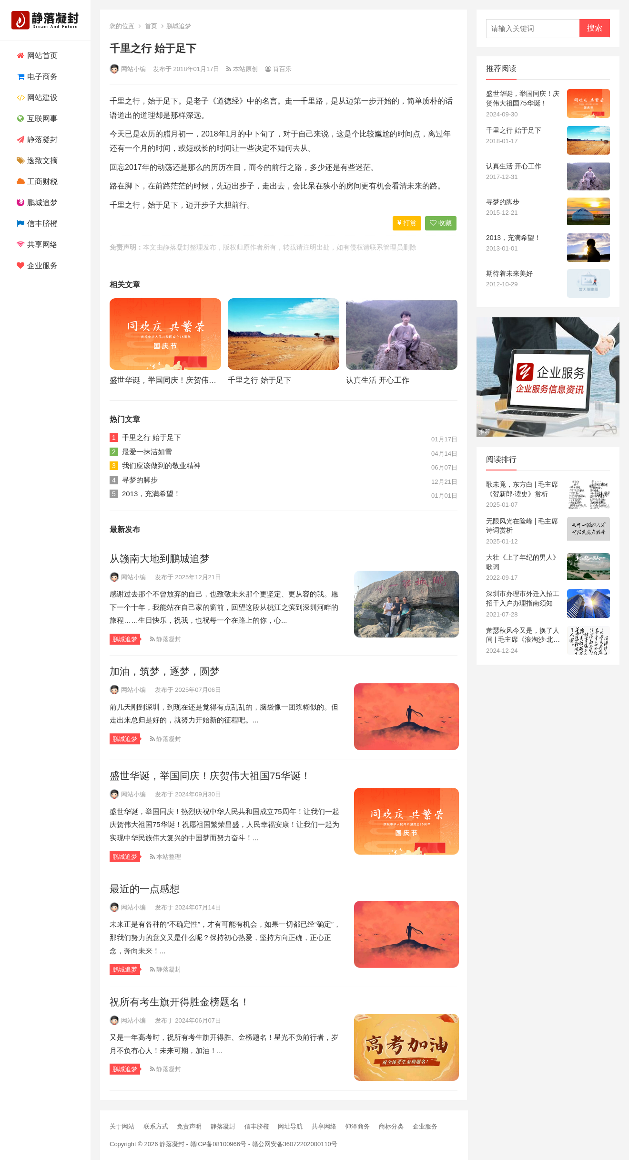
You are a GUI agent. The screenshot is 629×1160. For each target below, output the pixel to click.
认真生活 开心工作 (377, 380)
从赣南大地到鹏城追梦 (160, 558)
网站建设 (36, 98)
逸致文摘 (36, 161)
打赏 (406, 223)
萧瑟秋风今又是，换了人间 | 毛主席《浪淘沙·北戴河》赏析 (523, 636)
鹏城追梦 (36, 203)
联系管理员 (386, 247)
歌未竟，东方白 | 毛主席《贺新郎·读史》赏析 (522, 489)
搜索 (594, 28)
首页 (151, 26)
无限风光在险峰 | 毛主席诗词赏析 (522, 525)
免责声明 (189, 1126)
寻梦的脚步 (140, 480)
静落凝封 (36, 140)
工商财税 (36, 182)
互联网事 (36, 119)
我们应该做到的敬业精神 (161, 465)
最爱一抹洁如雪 (147, 452)
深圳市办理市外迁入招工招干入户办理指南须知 (522, 598)
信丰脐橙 (36, 223)
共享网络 (36, 244)
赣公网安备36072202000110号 (294, 1144)
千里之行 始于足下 (259, 380)
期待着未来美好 (509, 273)
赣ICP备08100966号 (218, 1144)
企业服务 (36, 265)
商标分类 (391, 1126)
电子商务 (36, 77)
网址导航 (290, 1126)
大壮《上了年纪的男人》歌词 (522, 562)
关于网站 (122, 1126)
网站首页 (36, 56)
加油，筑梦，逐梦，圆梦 (165, 671)
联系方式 (155, 1126)
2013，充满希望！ (151, 494)
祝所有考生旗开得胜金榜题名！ (180, 1001)
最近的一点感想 (145, 888)
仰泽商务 (357, 1126)
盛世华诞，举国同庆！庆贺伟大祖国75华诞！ (186, 380)
